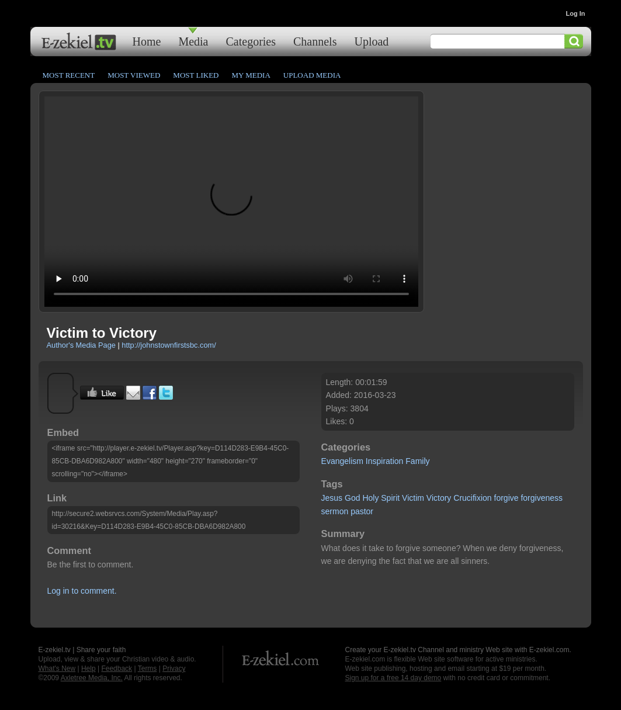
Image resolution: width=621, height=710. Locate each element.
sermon (335, 511)
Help (88, 668)
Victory (439, 498)
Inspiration (385, 461)
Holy (370, 498)
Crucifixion (472, 498)
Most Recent (69, 75)
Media (193, 41)
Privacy (173, 668)
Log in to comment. (82, 590)
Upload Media (312, 75)
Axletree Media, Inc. (92, 678)
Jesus (332, 498)
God (352, 498)
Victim (413, 498)
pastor (362, 511)
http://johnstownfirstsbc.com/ (169, 345)
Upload (371, 41)
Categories (250, 41)
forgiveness (542, 498)
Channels (314, 41)
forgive (506, 498)
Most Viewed (133, 75)
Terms (147, 668)
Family (417, 461)
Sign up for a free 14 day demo (393, 678)
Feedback (116, 668)
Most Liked (195, 75)
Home (147, 41)
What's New (57, 668)
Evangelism (342, 461)
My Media (250, 75)
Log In (575, 13)
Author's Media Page (81, 345)
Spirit (390, 498)
